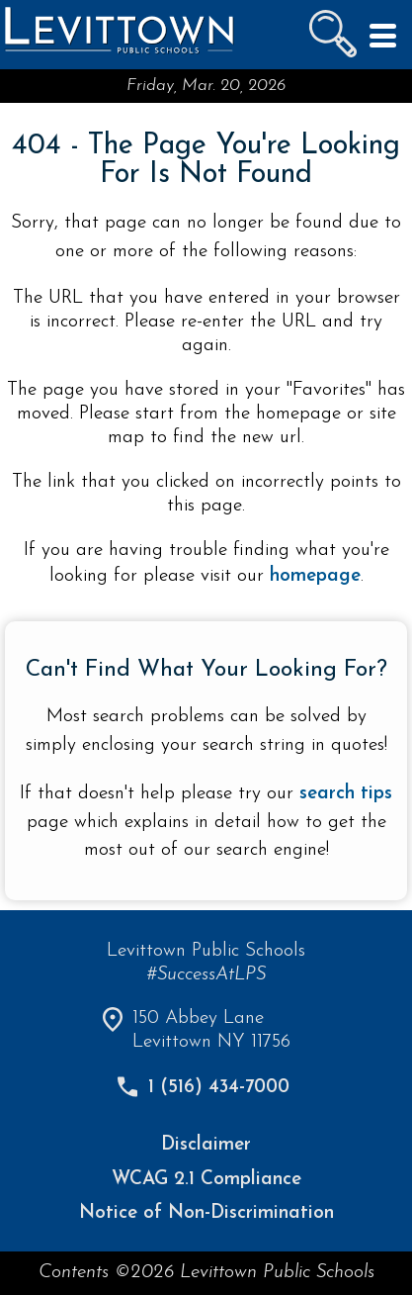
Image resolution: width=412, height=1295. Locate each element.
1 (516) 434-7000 (218, 1087)
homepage (315, 576)
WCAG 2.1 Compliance (206, 1179)
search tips (345, 794)
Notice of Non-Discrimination (206, 1213)
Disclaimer (206, 1145)
